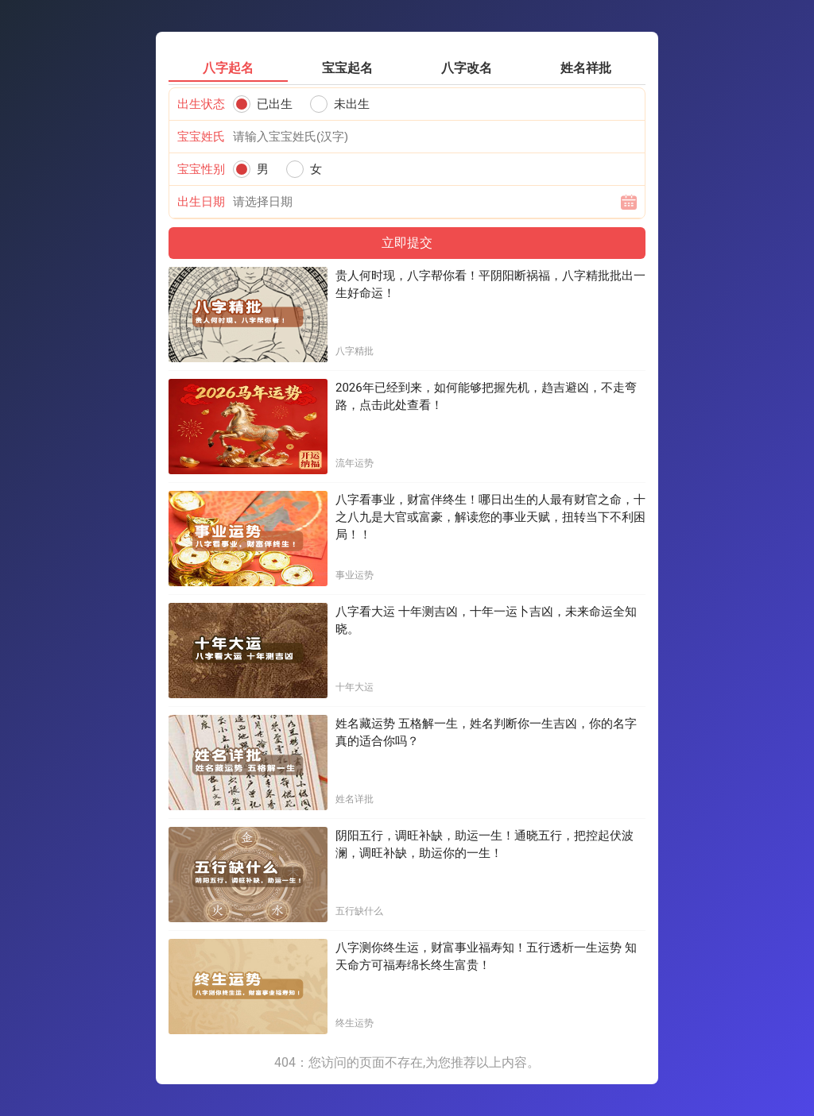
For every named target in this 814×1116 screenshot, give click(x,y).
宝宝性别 (201, 169)
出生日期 (201, 202)
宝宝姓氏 (201, 136)
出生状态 (201, 104)
